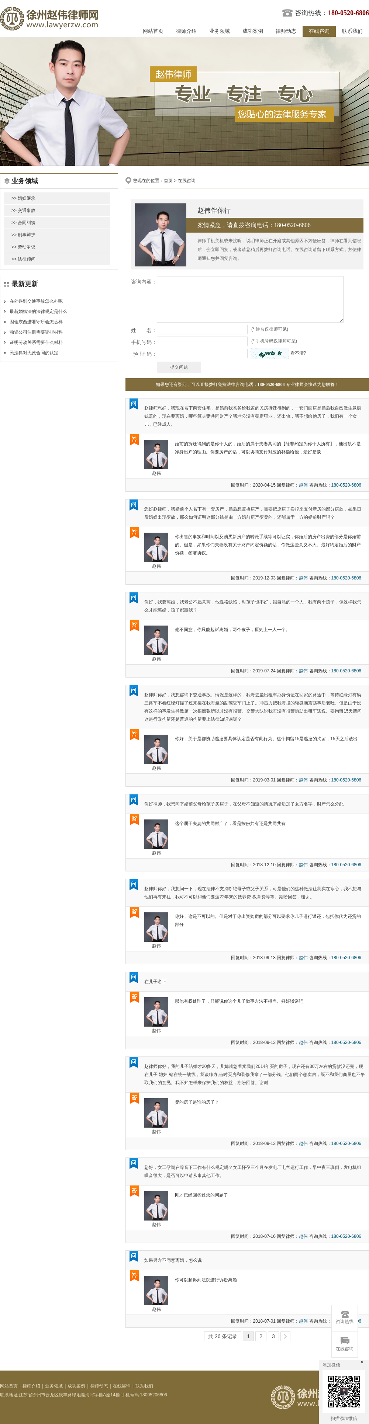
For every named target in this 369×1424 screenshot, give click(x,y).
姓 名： (144, 330)
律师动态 (286, 31)
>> (285, 1336)
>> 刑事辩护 (23, 234)
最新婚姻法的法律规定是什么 (38, 311)
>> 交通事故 (23, 210)
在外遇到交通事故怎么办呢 (36, 301)
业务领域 (219, 31)
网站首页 (153, 31)
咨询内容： (144, 282)
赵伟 (156, 473)
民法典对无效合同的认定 (34, 352)
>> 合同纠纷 (23, 222)
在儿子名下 (155, 981)
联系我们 (352, 31)
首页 (168, 180)
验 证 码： (145, 354)
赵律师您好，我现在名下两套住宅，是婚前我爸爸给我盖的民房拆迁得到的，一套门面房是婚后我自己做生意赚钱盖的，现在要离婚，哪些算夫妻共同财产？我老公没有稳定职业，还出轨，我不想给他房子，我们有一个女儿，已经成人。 (252, 416)
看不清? (298, 353)
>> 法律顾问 (23, 259)
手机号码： (144, 342)
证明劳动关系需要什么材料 (36, 342)
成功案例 (252, 31)
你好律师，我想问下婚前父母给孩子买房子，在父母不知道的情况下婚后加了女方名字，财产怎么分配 (244, 804)
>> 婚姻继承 (23, 198)
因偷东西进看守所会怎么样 (36, 321)
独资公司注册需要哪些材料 (36, 332)
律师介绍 (186, 31)
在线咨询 (319, 31)
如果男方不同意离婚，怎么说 (173, 1260)
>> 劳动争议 (23, 247)
